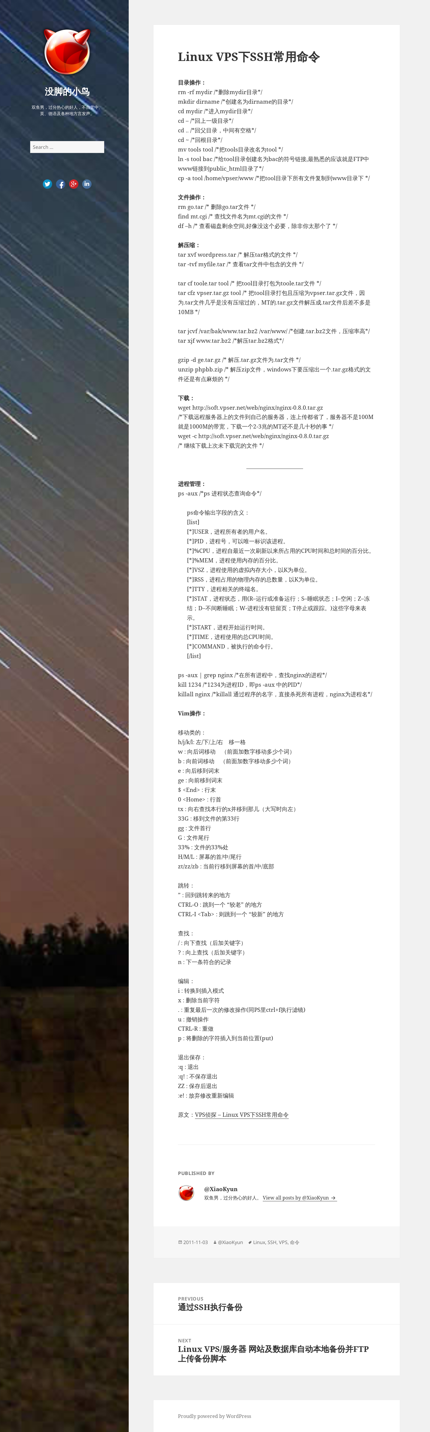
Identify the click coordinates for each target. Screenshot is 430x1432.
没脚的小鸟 (67, 91)
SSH (272, 1242)
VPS (283, 1242)
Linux (259, 1242)
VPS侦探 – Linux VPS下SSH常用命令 (242, 1115)
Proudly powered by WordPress (214, 1416)
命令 (295, 1242)
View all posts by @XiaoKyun (296, 1197)
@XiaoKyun (230, 1242)
